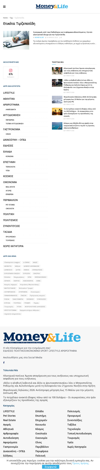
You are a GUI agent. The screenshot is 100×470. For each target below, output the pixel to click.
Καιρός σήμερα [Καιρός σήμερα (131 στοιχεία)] (10, 284)
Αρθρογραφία (11, 104)
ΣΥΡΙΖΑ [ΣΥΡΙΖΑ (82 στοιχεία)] (7, 303)
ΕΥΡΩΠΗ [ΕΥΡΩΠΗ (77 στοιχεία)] (26, 273)
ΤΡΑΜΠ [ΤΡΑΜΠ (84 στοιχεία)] (27, 303)
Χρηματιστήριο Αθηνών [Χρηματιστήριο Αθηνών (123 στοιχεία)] (29, 310)
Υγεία (8, 170)
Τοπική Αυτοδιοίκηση (14, 124)
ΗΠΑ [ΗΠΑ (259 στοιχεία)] (29, 277)
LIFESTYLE (8, 92)
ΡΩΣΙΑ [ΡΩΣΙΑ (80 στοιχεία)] (6, 299)
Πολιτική (8, 214)
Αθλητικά (9, 98)
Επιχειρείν (9, 194)
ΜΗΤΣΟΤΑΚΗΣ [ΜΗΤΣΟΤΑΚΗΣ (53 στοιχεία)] (9, 288)
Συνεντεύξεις (11, 226)
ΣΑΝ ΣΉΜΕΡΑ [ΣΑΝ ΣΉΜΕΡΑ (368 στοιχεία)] (18, 299)
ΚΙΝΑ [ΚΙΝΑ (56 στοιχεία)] (38, 281)
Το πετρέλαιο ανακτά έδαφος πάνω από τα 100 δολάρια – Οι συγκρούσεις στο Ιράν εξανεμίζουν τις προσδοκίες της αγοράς (80, 112)
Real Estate (10, 187)
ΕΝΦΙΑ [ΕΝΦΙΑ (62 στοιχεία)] (26, 270)
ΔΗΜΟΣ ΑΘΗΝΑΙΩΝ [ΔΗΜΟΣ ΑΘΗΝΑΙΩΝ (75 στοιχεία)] (31, 266)
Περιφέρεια (10, 120)
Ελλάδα (7, 151)
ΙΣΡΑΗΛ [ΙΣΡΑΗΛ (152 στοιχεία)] (7, 281)
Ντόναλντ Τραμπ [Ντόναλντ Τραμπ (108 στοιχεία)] (26, 288)
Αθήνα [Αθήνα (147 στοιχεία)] (17, 266)
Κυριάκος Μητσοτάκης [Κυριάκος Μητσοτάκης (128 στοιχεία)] (29, 284)
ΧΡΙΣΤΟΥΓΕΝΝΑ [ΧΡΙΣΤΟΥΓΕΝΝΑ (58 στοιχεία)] (10, 310)
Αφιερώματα (11, 109)
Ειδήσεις (8, 145)
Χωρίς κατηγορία (13, 246)
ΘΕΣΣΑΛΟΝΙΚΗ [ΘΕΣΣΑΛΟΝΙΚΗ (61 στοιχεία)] (40, 277)
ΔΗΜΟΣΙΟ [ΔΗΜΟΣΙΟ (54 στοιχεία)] (8, 270)
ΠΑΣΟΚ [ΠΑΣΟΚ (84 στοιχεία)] (23, 295)
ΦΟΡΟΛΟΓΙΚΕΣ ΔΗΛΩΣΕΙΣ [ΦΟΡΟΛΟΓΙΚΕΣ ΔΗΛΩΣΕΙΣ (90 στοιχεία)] (35, 307)
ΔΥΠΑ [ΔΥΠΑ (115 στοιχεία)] (18, 270)
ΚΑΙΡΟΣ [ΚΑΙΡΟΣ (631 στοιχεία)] (17, 281)
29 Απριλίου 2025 (51, 37)
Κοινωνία (9, 156)
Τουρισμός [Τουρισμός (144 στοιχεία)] (8, 307)
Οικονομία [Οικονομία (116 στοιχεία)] (35, 292)
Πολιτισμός (10, 220)
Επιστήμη (9, 162)
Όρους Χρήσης (80, 463)
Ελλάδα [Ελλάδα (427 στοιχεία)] (7, 277)
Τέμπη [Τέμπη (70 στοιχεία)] (36, 303)
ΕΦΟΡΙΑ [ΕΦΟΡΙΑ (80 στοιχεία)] (37, 273)
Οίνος (8, 134)
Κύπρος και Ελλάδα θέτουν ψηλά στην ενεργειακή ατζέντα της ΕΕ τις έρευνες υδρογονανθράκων (79, 125)
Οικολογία (10, 208)
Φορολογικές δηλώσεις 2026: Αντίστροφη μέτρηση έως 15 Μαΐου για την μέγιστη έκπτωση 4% (80, 99)
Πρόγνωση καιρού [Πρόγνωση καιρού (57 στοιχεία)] (37, 295)
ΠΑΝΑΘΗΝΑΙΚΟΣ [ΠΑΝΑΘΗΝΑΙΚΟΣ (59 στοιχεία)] (10, 295)
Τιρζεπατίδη (19, 18)
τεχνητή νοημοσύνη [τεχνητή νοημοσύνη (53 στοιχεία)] (12, 314)
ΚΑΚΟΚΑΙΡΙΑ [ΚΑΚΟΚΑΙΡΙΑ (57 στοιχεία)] (28, 281)
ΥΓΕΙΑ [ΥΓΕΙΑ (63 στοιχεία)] (19, 307)
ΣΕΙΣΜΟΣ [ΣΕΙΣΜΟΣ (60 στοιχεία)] (30, 299)
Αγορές (8, 191)
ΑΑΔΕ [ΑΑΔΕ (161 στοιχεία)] (35, 262)
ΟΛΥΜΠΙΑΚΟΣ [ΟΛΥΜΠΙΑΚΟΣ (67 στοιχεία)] (9, 292)
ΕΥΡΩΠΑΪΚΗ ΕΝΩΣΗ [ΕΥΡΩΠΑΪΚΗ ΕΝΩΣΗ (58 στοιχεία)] (12, 273)
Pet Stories (10, 205)
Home (5, 18)
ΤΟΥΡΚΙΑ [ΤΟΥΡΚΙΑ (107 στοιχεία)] (17, 303)
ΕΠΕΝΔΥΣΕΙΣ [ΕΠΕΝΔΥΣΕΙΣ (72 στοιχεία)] (37, 270)
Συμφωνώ (51, 466)
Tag (11, 18)
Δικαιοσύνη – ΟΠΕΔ (14, 139)
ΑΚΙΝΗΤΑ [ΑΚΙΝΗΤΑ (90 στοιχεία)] (7, 266)
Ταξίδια (7, 231)
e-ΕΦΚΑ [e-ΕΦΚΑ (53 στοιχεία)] (26, 262)
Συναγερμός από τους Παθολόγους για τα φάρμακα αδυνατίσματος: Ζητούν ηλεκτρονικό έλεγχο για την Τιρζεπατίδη (62, 33)
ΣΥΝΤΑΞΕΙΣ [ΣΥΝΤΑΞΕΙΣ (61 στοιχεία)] (41, 299)
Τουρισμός (10, 240)
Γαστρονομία (11, 129)
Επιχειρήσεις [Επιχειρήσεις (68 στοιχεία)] (19, 277)
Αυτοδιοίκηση (11, 115)
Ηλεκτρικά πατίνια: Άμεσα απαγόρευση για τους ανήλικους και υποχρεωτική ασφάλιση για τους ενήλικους (79, 70)
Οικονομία (10, 182)
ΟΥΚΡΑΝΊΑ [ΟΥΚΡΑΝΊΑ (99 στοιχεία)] (23, 292)
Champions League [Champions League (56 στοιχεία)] (12, 262)
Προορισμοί (10, 237)
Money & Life (39, 37)
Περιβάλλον (10, 200)
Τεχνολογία (10, 167)
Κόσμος (8, 176)
